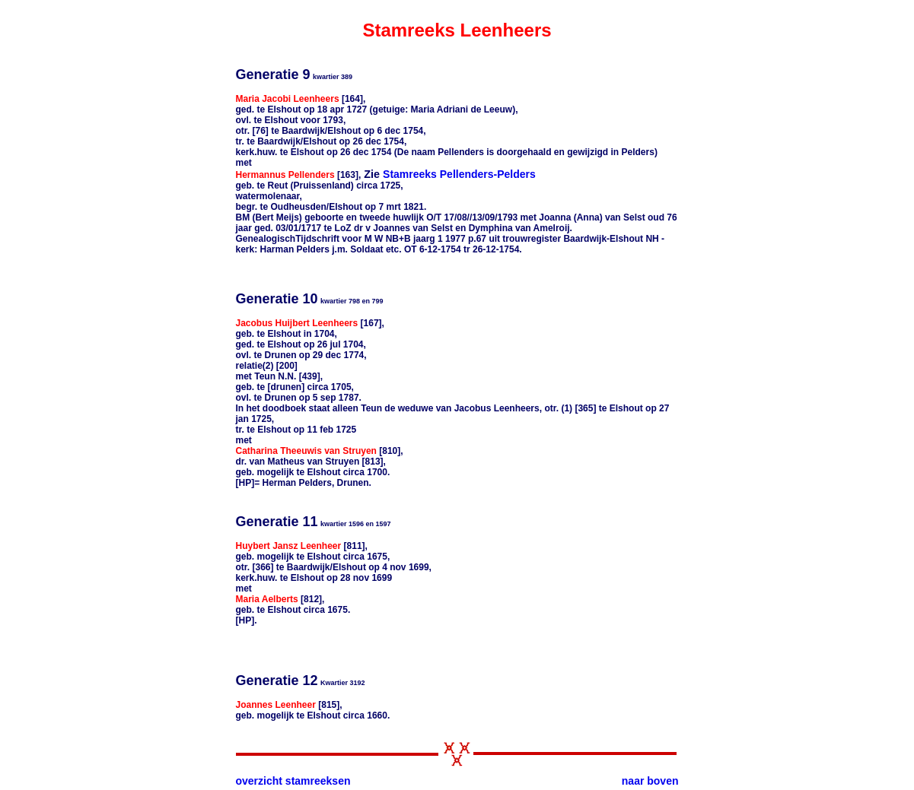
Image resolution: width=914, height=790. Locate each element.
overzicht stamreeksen (293, 781)
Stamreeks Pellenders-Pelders (459, 174)
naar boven (650, 781)
